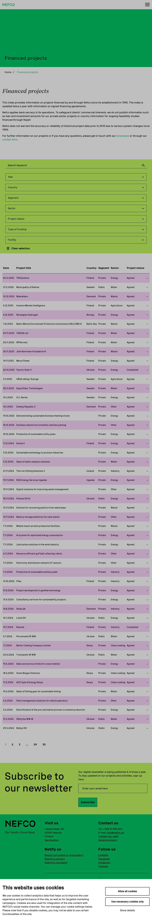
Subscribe (88, 802)
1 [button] (5, 744)
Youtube (103, 866)
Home (8, 72)
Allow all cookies (127, 891)
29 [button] (35, 744)
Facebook (104, 858)
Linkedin (103, 855)
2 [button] (12, 744)
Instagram (104, 862)
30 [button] (44, 744)
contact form (10, 139)
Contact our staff (108, 836)
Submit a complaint (56, 862)
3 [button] (19, 744)
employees (122, 135)
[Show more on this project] (147, 278)
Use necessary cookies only (127, 901)
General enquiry (107, 840)
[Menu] (147, 4)
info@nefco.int (115, 832)
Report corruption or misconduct (64, 855)
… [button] (27, 744)
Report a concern (55, 858)
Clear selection (18, 248)
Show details (127, 910)
